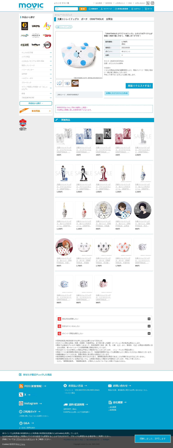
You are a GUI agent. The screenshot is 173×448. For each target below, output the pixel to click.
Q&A (130, 3)
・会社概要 (112, 407)
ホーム (57, 15)
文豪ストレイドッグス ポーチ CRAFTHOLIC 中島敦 (83, 260)
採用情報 (108, 3)
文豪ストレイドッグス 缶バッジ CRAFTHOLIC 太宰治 (123, 223)
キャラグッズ (67, 15)
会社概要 (99, 3)
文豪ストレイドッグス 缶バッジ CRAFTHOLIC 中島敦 (103, 223)
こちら (22, 444)
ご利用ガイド (120, 3)
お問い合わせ (140, 3)
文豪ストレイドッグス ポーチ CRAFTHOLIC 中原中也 (123, 260)
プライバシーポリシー (25, 439)
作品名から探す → (36, 103)
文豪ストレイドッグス (63, 27)
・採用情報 (112, 410)
